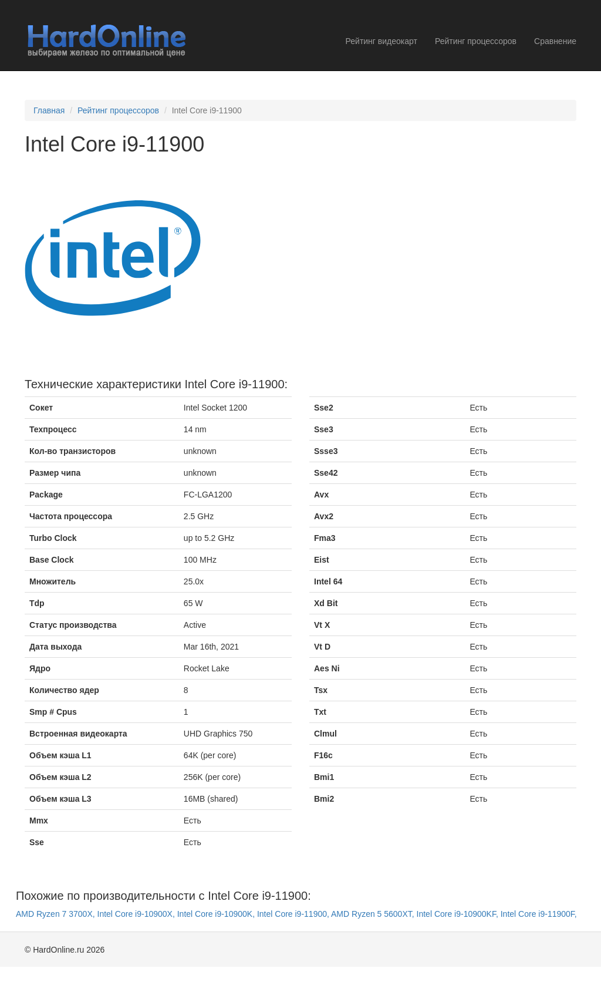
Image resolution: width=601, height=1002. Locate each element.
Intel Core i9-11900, (294, 914)
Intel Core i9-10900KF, (459, 914)
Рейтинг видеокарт (381, 41)
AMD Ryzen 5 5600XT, (374, 914)
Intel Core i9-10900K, (217, 914)
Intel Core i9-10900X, (137, 914)
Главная (49, 110)
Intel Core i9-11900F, (539, 914)
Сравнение (555, 41)
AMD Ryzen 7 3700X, (56, 914)
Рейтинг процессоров (475, 41)
